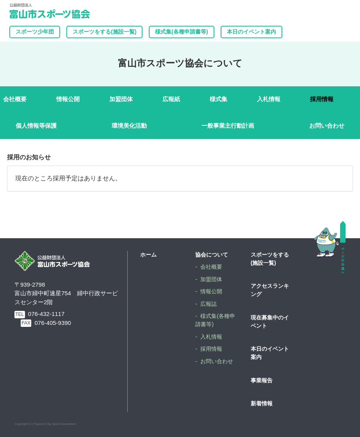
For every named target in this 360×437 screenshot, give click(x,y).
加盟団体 (121, 99)
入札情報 (268, 99)
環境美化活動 (129, 125)
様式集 (218, 99)
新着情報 (262, 403)
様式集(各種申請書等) (181, 32)
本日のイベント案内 (251, 32)
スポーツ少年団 (35, 32)
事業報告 (262, 380)
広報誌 (208, 304)
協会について (211, 254)
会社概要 (15, 99)
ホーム (148, 254)
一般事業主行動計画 (227, 125)
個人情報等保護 (36, 125)
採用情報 (321, 99)
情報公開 (68, 99)
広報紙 (171, 99)
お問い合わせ (326, 125)
